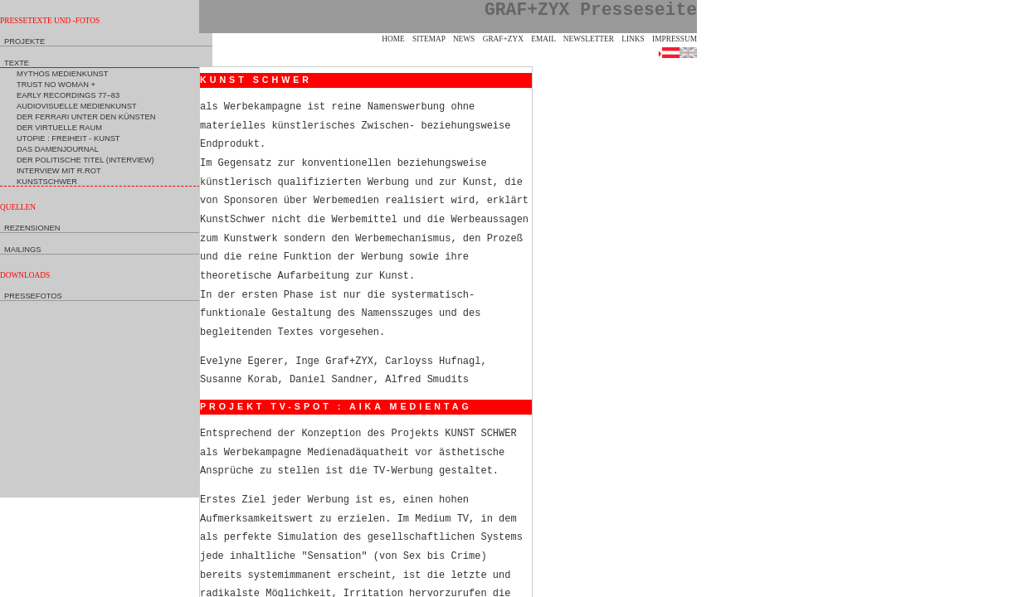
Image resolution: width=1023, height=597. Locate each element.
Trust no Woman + (56, 84)
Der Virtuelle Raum (59, 128)
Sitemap (429, 39)
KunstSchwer (47, 181)
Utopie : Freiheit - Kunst (68, 138)
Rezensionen (32, 228)
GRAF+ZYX (503, 39)
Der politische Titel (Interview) (85, 160)
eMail (543, 39)
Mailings (22, 249)
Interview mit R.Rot (59, 171)
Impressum (674, 39)
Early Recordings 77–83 (68, 95)
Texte (16, 63)
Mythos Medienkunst (62, 74)
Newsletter (588, 39)
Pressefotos (33, 296)
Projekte (24, 41)
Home (393, 39)
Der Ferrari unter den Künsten (86, 117)
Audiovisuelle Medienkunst (77, 106)
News (464, 39)
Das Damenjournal (58, 149)
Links (632, 39)
